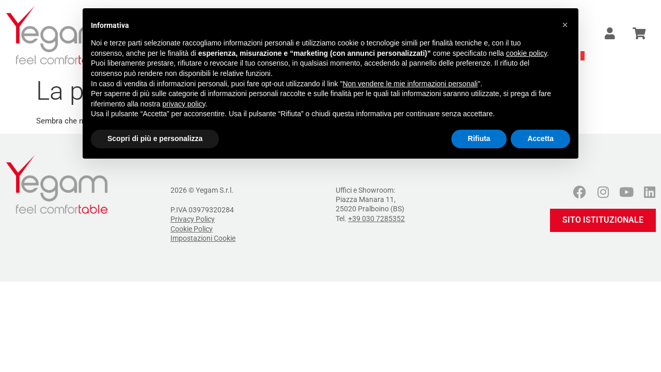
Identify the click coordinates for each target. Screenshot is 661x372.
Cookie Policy (191, 229)
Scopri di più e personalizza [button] (154, 138)
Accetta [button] (540, 138)
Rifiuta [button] (479, 138)
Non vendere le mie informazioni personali (409, 84)
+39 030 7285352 (376, 218)
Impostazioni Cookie (202, 238)
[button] (565, 25)
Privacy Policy (192, 219)
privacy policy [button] (184, 104)
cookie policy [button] (526, 53)
